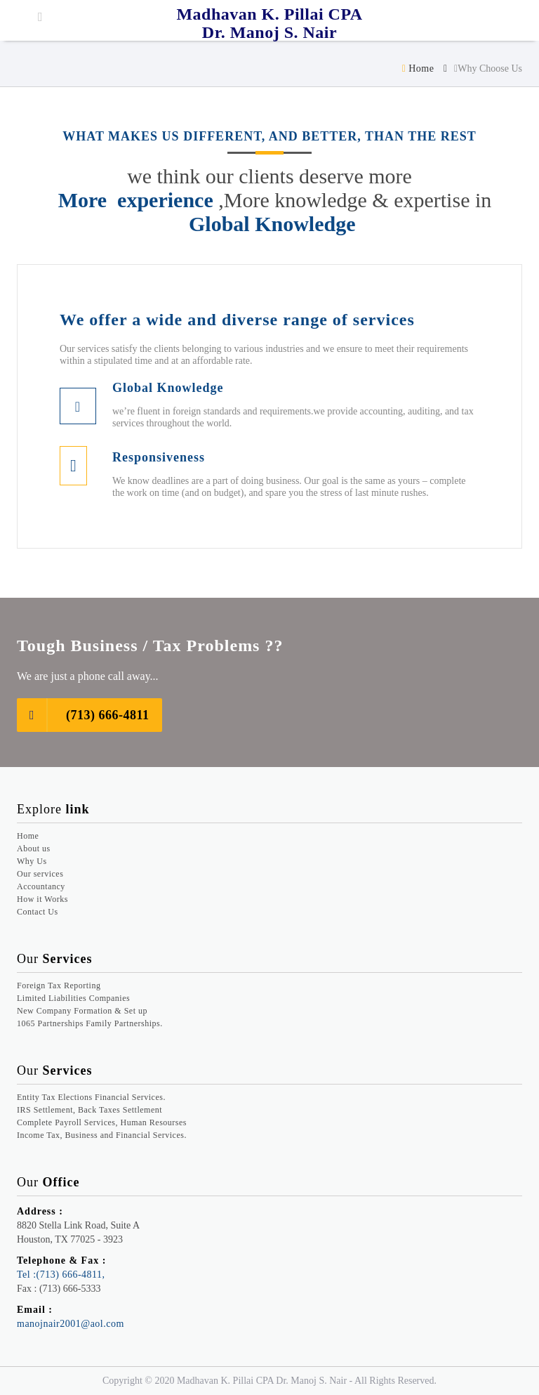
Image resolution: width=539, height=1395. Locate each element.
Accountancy (41, 886)
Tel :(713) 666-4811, (61, 1274)
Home (418, 68)
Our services (40, 874)
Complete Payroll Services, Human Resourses (102, 1122)
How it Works (42, 899)
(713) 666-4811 (83, 715)
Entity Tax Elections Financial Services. (91, 1097)
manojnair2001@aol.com (70, 1323)
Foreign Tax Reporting (58, 985)
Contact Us (37, 912)
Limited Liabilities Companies (73, 998)
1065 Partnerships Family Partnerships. (90, 1023)
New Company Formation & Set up (82, 1011)
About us (34, 848)
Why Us (32, 861)
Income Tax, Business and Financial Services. (102, 1135)
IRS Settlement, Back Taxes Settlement (89, 1110)
